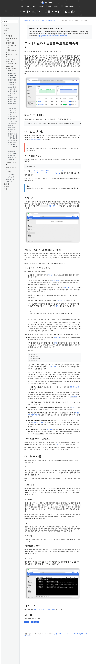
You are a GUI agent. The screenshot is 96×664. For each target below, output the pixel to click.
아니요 (34, 622)
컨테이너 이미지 (67, 288)
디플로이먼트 (61, 300)
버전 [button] (55, 6)
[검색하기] (9, 21)
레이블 (50, 275)
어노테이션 (57, 337)
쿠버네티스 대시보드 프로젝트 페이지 (45, 609)
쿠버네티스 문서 (29, 20)
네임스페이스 (53, 206)
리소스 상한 (74, 407)
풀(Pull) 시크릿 (74, 387)
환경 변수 (50, 430)
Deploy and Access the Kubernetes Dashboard (52, 36)
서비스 (57, 306)
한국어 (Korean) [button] (69, 6)
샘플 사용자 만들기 (36, 139)
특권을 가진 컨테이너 (38, 422)
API (58, 444)
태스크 (38, 20)
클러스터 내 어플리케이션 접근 (51, 20)
